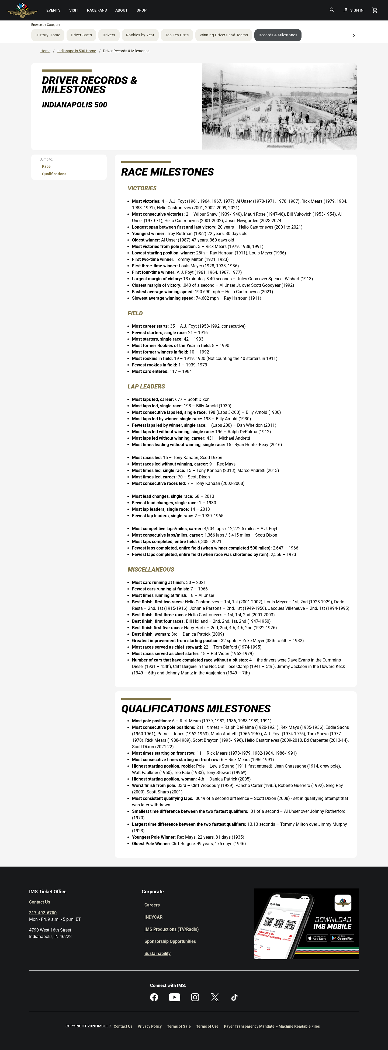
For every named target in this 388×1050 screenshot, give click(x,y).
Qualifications (54, 174)
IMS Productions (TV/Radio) (171, 929)
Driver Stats (81, 35)
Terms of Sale (179, 1026)
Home (45, 51)
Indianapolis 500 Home (76, 51)
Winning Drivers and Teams (224, 35)
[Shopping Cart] (375, 10)
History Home (48, 35)
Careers (152, 905)
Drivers (109, 35)
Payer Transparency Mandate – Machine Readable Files (272, 1026)
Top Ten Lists (177, 35)
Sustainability (157, 953)
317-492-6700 (43, 912)
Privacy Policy (150, 1026)
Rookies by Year (140, 35)
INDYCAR (153, 917)
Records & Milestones (278, 35)
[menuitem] (53, 10)
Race (46, 166)
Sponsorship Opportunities (170, 941)
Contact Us (39, 902)
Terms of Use (207, 1026)
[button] (332, 10)
